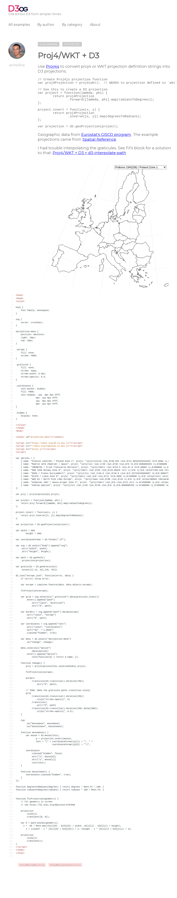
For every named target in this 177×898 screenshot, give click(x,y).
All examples (19, 25)
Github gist (72, 44)
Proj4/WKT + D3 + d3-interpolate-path (89, 165)
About (95, 25)
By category (72, 25)
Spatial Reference (99, 152)
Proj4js (52, 66)
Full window (48, 44)
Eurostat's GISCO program (106, 147)
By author (45, 25)
